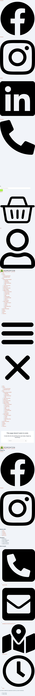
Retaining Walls (7, 296)
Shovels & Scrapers (7, 302)
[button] (17, 350)
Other (5, 307)
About (3, 312)
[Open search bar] (0, 186)
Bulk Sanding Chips (7, 306)
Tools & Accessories (6, 285)
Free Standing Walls (7, 297)
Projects (3, 274)
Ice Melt (5, 303)
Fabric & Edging (5, 289)
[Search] (1, 190)
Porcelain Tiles (6, 294)
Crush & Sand (6, 281)
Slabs (5, 295)
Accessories (6, 300)
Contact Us (4, 313)
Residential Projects (6, 277)
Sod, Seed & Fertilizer (7, 288)
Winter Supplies (6, 301)
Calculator (4, 311)
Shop (3, 278)
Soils (5, 284)
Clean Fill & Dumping (5, 308)
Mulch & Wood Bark (7, 283)
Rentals (3, 422)
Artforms (6, 411)
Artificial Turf (5, 286)
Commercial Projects (6, 275)
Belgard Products (6, 290)
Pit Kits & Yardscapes (8, 291)
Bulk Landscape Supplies (7, 279)
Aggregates (6, 280)
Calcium (5, 305)
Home (3, 273)
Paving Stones (6, 292)
